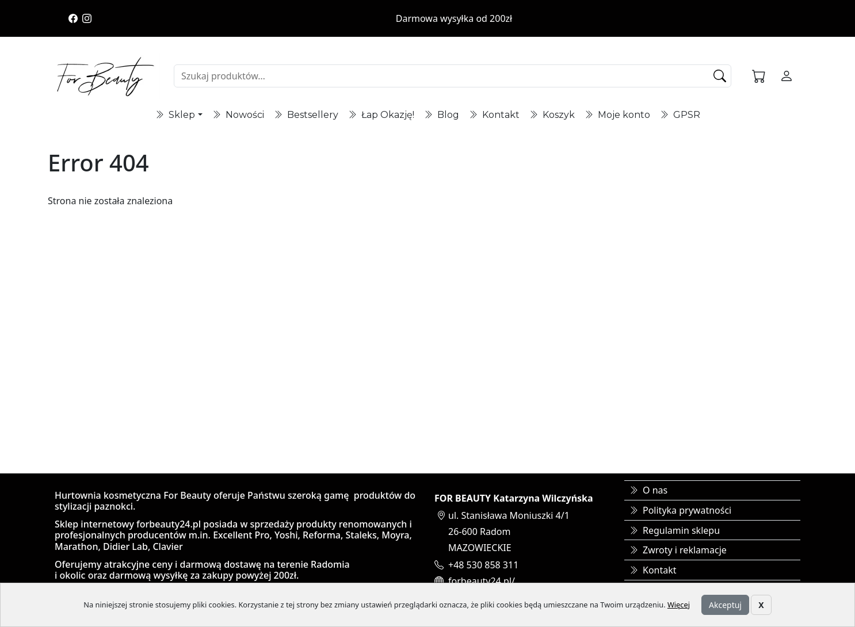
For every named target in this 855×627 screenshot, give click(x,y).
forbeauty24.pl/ (481, 581)
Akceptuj (725, 604)
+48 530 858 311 (483, 565)
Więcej (678, 604)
